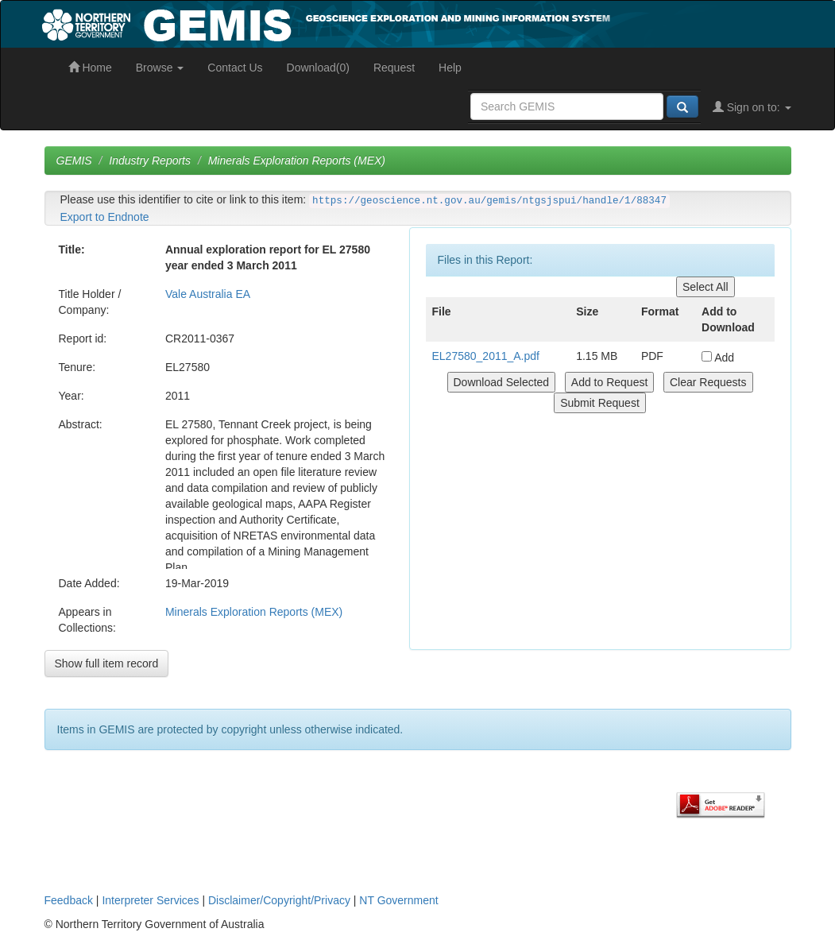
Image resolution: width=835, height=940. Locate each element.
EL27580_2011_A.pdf (485, 356)
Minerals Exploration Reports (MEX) (296, 160)
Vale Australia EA (207, 294)
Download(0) (318, 67)
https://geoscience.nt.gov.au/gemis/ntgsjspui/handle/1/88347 (489, 201)
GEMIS (74, 160)
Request (394, 67)
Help (450, 67)
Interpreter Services (150, 900)
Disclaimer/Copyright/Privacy (279, 900)
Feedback (68, 900)
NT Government (398, 900)
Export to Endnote (104, 217)
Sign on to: (752, 107)
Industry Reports (150, 160)
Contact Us (234, 67)
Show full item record (107, 663)
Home (90, 67)
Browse (160, 67)
